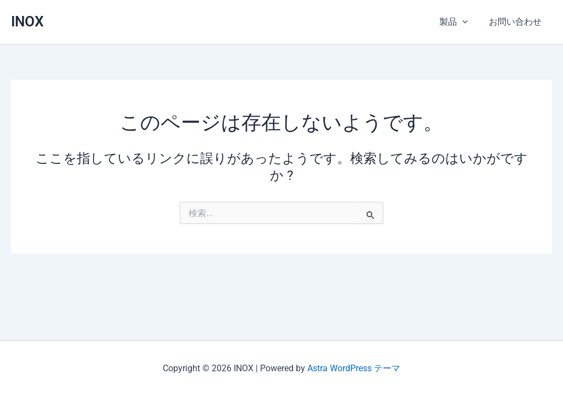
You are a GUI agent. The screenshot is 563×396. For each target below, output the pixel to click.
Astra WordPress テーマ (353, 368)
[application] (467, 22)
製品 (458, 22)
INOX (27, 21)
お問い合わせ (516, 21)
